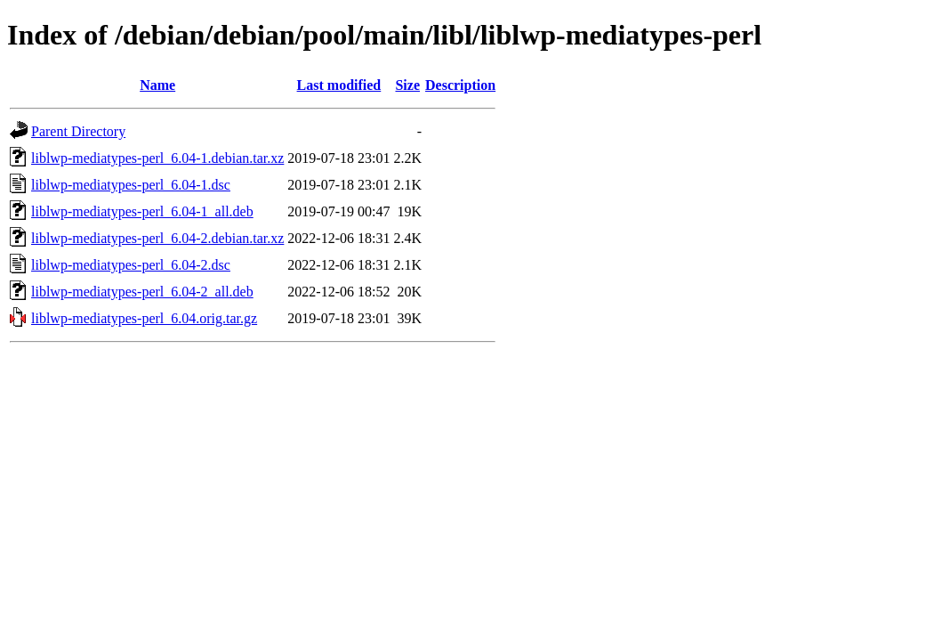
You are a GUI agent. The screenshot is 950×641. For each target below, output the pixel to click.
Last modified (339, 85)
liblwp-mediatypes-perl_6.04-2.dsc (130, 264)
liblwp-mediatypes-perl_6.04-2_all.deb (142, 291)
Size (407, 85)
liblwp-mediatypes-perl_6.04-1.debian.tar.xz (157, 158)
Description (460, 85)
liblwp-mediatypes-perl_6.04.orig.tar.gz (144, 318)
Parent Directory (78, 131)
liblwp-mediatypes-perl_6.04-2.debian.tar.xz (157, 238)
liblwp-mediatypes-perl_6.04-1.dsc (130, 184)
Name (157, 85)
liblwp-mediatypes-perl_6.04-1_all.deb (142, 211)
